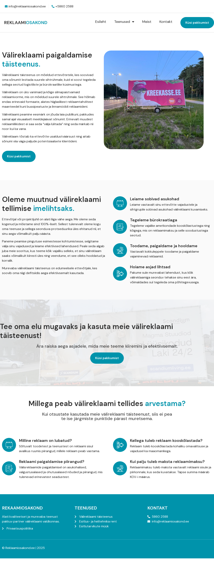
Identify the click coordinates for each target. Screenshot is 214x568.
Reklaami (25, 22)
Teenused (124, 21)
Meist (146, 21)
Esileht (100, 21)
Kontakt (165, 21)
